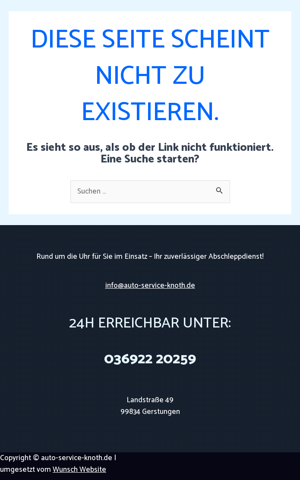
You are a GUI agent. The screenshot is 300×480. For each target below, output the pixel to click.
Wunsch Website (79, 470)
